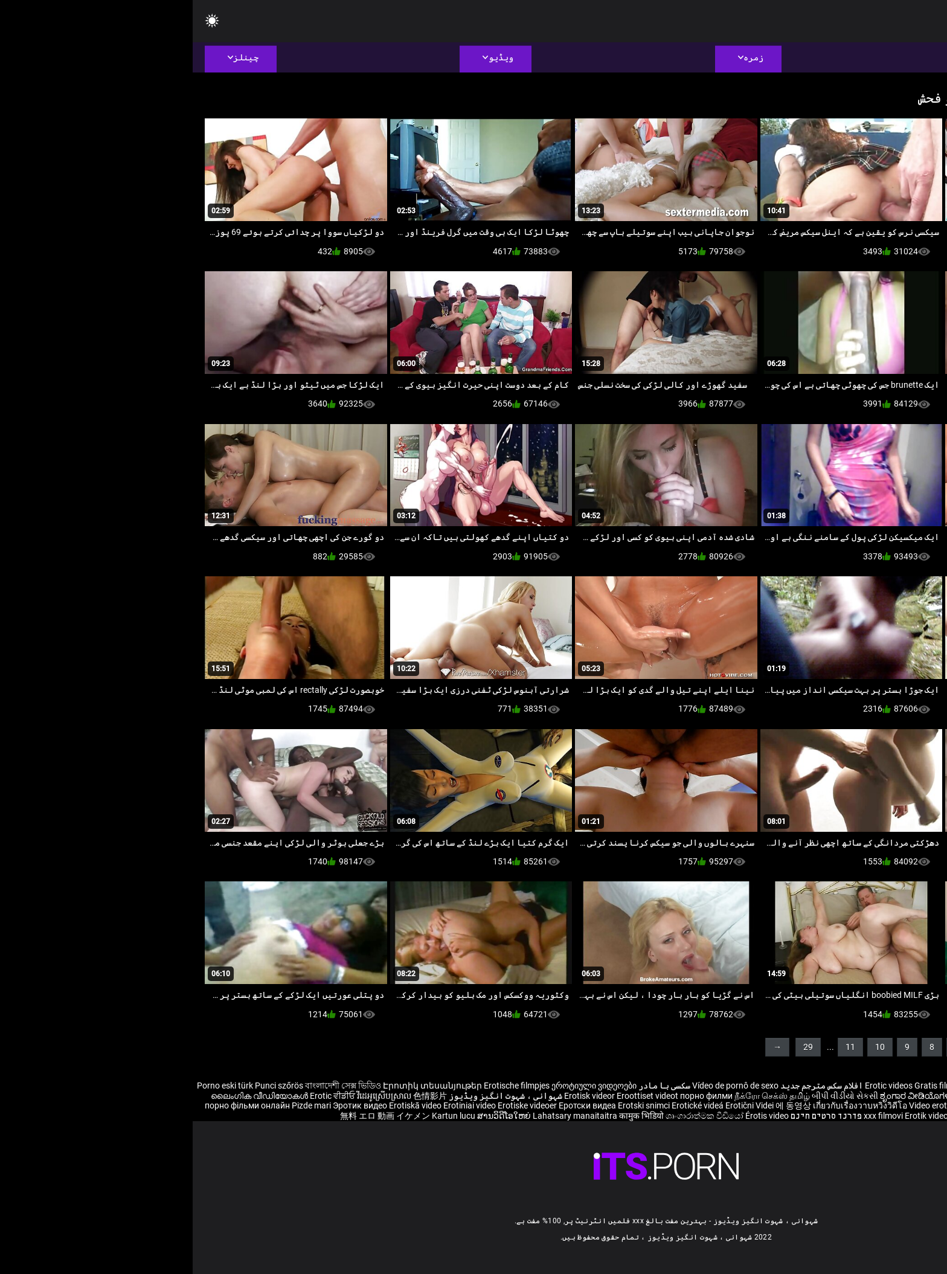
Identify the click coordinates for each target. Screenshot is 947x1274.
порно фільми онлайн (54, 1105)
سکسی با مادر (472, 1085)
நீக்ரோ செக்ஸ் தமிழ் (579, 1096)
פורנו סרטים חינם (633, 1116)
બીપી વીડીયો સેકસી (652, 1096)
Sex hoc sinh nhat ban (832, 1085)
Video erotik (739, 1105)
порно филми (513, 1096)
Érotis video (574, 1116)
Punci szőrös (86, 1085)
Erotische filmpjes (324, 1085)
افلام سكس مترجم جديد (629, 1085)
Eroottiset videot (455, 1096)
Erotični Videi (558, 1105)
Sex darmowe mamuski (866, 1105)
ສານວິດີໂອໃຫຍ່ (312, 1116)
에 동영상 (601, 1105)
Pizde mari (118, 1105)
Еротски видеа (395, 1105)
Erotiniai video (278, 1105)
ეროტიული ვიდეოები (401, 1085)
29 (615, 1047)
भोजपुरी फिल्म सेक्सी (802, 1096)
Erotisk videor (397, 1096)
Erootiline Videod (852, 1116)
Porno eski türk (32, 1085)
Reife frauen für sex (911, 1085)
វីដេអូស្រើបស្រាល (192, 1096)
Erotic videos (697, 1085)
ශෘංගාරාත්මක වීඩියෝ (513, 1116)
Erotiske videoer (335, 1105)
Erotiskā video (223, 1105)
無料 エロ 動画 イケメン (192, 1116)
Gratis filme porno (755, 1085)
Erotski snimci (452, 1105)
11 (658, 1047)
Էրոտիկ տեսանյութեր (240, 1085)
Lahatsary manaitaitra (383, 1116)
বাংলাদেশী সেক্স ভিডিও (150, 1085)
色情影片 (237, 1096)
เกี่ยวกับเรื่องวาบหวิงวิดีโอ (668, 1105)
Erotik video (734, 1116)
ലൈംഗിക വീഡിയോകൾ (67, 1096)
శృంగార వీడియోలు (868, 1096)
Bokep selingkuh (787, 1116)
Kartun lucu (261, 1116)
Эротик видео (168, 1105)
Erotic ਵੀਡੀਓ (140, 1096)
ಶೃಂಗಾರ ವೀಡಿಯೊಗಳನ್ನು (728, 1096)
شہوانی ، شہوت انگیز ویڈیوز (312, 1096)
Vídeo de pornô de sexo (542, 1085)
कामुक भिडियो (449, 1116)
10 (687, 1047)
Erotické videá (506, 1105)
